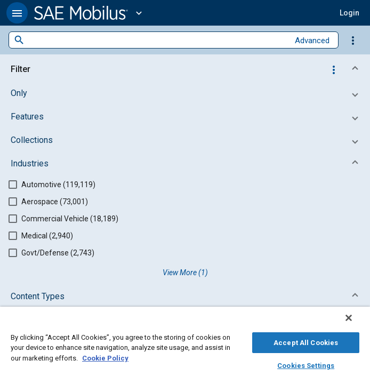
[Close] (356, 323)
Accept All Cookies (306, 341)
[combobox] (156, 40)
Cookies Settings (305, 364)
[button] (17, 12)
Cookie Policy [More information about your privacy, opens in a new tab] (105, 357)
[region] (185, 348)
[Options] (353, 40)
